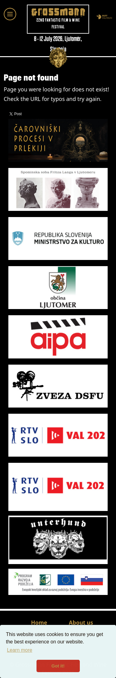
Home (39, 622)
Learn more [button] (19, 650)
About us (81, 622)
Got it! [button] (57, 665)
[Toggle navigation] (10, 14)
